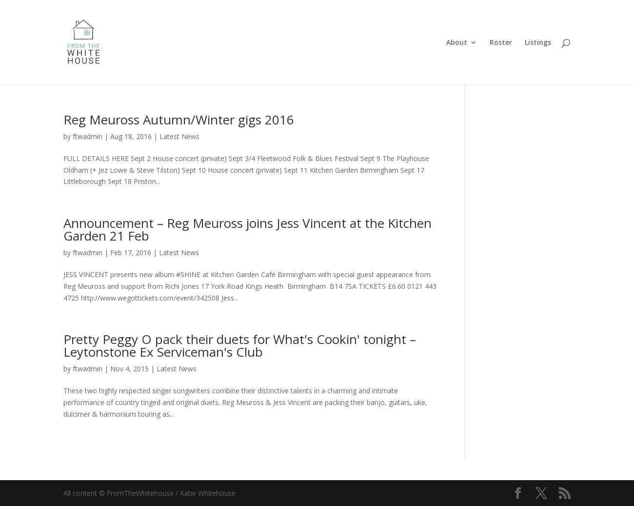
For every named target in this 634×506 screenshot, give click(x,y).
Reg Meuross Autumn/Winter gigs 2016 (178, 119)
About (456, 43)
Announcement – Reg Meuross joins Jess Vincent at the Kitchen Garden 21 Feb (247, 229)
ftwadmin (87, 136)
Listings (538, 43)
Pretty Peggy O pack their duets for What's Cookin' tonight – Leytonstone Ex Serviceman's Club (239, 345)
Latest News (179, 136)
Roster (501, 43)
